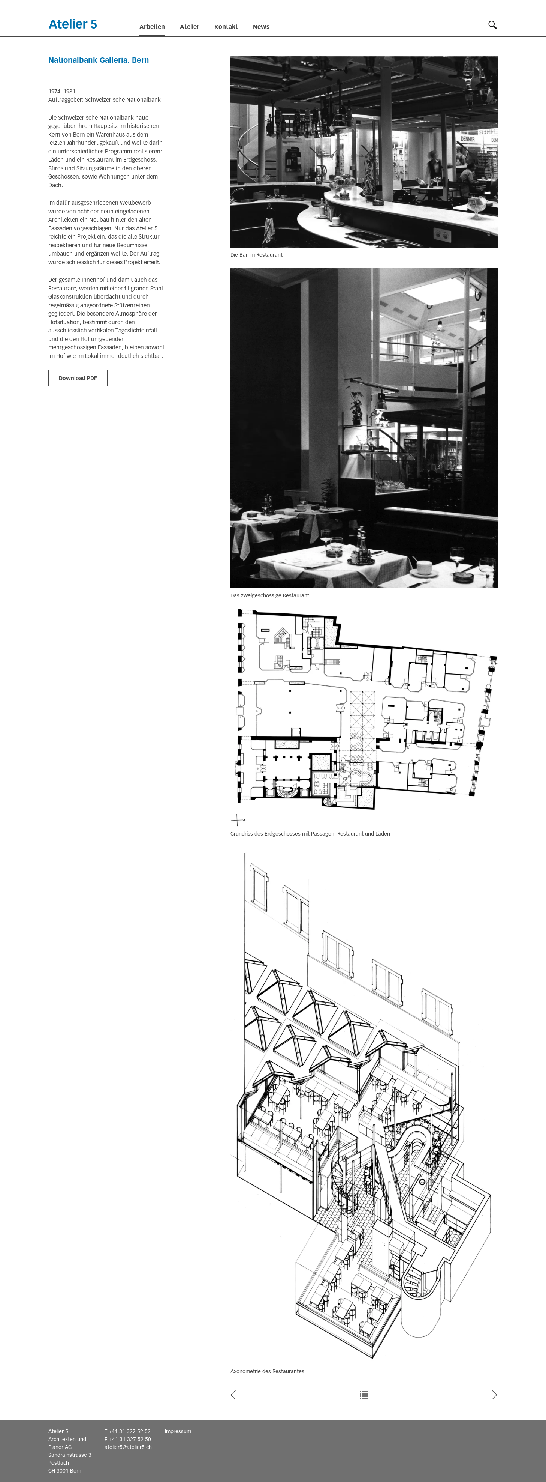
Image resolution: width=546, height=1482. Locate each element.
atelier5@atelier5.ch (128, 1447)
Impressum (178, 1431)
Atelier (189, 26)
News (261, 26)
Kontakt (226, 26)
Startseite (72, 24)
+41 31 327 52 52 (130, 1431)
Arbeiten (152, 26)
